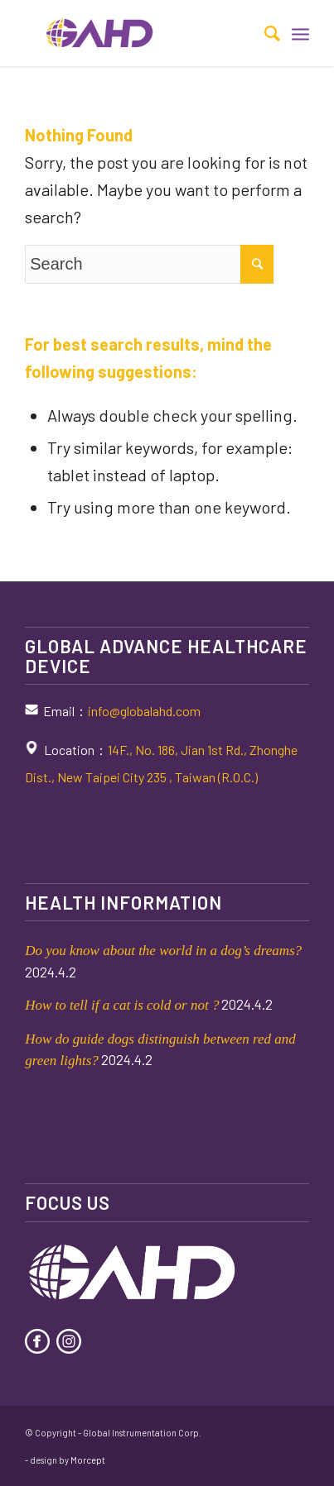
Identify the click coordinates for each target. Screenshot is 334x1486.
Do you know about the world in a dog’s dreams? (163, 950)
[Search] (264, 33)
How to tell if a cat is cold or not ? (122, 1005)
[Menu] (300, 33)
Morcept (87, 1460)
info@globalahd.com (144, 711)
